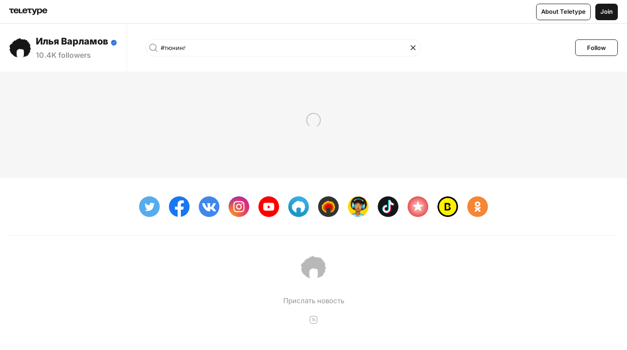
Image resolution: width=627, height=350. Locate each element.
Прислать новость (313, 300)
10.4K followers (63, 55)
